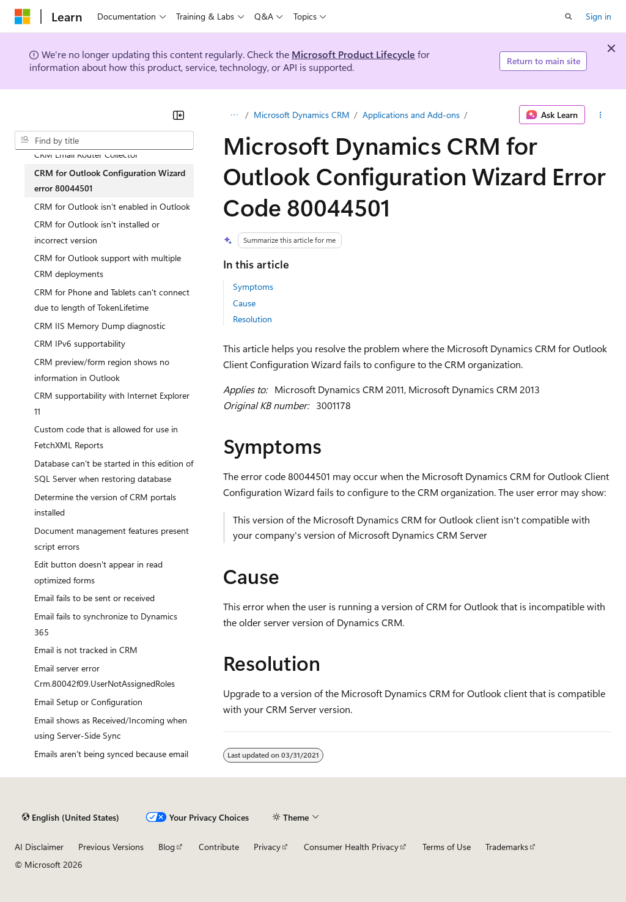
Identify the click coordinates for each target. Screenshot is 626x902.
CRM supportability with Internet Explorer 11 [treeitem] (112, 403)
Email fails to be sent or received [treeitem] (94, 598)
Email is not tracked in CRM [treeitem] (86, 650)
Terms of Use (446, 846)
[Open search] (568, 17)
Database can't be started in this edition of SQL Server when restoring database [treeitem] (113, 471)
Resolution (252, 319)
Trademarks (506, 846)
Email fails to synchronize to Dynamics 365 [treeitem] (105, 624)
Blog (166, 846)
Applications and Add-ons (411, 114)
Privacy (267, 846)
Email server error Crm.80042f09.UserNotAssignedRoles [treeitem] (104, 676)
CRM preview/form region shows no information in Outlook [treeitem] (101, 369)
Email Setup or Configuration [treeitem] (88, 702)
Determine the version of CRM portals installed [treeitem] (105, 505)
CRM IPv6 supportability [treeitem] (79, 343)
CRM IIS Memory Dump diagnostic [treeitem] (100, 325)
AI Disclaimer (39, 846)
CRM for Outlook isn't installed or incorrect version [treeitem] (97, 232)
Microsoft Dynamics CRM (302, 114)
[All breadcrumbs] (234, 115)
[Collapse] (178, 115)
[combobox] (104, 140)
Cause (244, 303)
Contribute (219, 846)
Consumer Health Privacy (351, 846)
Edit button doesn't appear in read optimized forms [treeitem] (98, 572)
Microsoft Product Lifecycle (353, 54)
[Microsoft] (23, 16)
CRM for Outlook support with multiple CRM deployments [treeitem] (107, 265)
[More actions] (600, 115)
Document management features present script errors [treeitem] (111, 538)
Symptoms (253, 286)
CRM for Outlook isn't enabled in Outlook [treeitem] (112, 206)
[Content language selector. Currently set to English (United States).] (71, 817)
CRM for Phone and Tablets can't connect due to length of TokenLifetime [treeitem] (112, 300)
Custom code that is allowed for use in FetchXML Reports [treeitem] (106, 437)
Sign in (598, 16)
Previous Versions (111, 846)
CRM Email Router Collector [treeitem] (86, 154)
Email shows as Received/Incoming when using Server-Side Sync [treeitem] (110, 728)
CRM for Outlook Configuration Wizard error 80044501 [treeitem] (109, 180)
